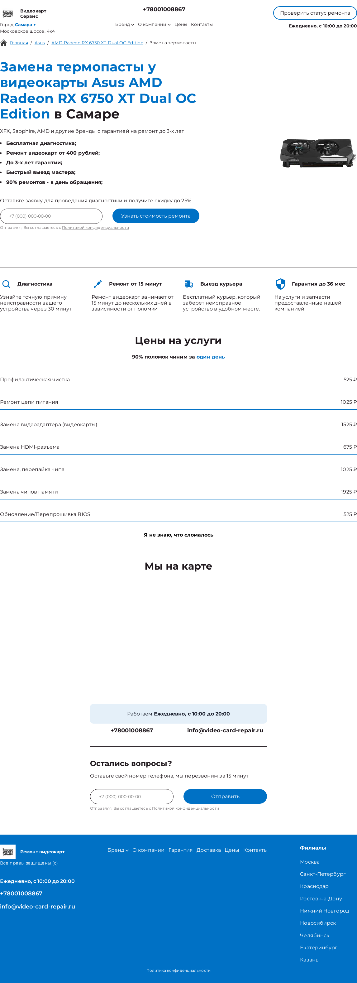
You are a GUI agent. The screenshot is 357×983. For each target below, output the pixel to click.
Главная (19, 43)
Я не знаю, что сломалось (178, 535)
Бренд (124, 24)
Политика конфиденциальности (178, 970)
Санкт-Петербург (323, 874)
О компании (154, 24)
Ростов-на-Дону (321, 899)
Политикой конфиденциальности (95, 227)
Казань (309, 960)
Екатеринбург (318, 948)
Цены (180, 24)
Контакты (202, 24)
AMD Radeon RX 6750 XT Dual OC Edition (97, 43)
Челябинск (314, 935)
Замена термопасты (173, 43)
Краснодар (314, 886)
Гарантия (181, 850)
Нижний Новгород (324, 911)
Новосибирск (318, 923)
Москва (310, 862)
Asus (40, 43)
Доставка (209, 850)
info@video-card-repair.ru (225, 730)
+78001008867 (164, 9)
